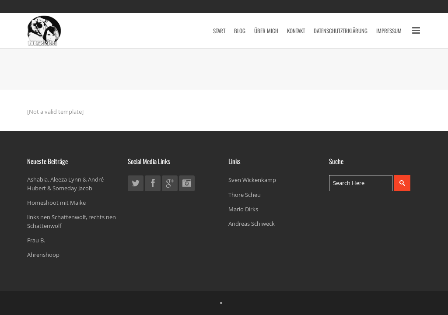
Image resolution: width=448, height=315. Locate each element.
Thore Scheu (244, 195)
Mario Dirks (243, 209)
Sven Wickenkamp (252, 180)
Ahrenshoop (43, 255)
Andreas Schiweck (251, 224)
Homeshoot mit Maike (56, 202)
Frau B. (36, 240)
